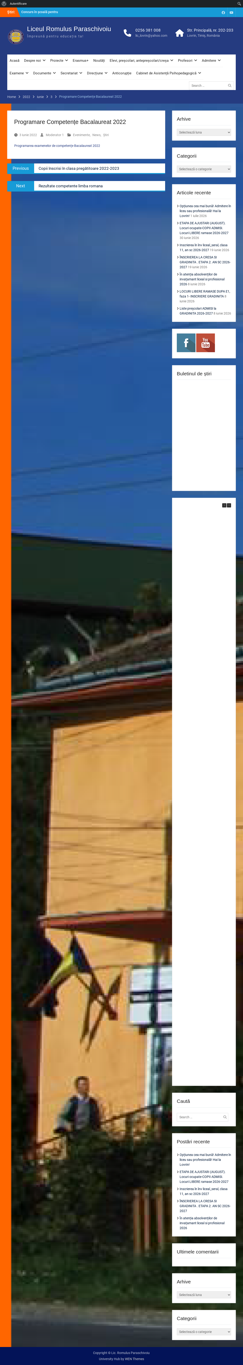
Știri (106, 135)
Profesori (185, 60)
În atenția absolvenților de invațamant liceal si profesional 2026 (202, 279)
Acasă (14, 60)
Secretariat (69, 73)
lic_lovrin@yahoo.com (151, 35)
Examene (17, 73)
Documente (42, 73)
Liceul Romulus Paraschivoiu (69, 29)
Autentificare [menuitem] (18, 3)
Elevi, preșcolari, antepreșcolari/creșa (139, 60)
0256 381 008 (148, 30)
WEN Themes (134, 1359)
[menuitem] (4, 3)
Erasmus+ (81, 60)
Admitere (209, 60)
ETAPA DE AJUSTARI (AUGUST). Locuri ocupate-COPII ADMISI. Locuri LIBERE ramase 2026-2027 (204, 228)
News (96, 135)
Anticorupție (121, 73)
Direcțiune (95, 73)
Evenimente (81, 135)
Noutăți (99, 60)
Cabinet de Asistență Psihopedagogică (166, 73)
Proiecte (56, 60)
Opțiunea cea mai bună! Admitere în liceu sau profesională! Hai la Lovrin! (205, 211)
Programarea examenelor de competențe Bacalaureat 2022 (57, 146)
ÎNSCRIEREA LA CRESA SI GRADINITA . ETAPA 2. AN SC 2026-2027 (205, 262)
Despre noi (32, 60)
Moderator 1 (55, 135)
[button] (229, 505)
